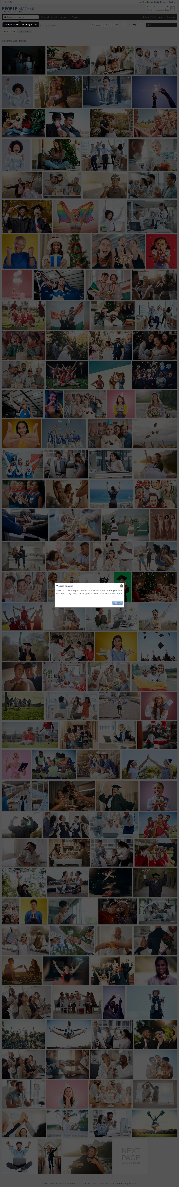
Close (117, 603)
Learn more (116, 593)
